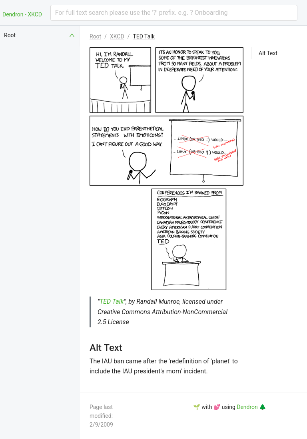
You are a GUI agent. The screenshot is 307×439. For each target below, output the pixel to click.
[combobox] (174, 12)
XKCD (117, 36)
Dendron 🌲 (251, 407)
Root (95, 36)
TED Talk (143, 36)
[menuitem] (40, 35)
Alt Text (268, 53)
